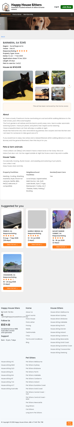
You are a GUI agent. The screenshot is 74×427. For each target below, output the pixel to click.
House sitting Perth (57, 325)
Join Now (66, 7)
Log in (56, 7)
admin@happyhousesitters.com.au (14, 316)
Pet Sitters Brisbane (33, 368)
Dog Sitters (30, 406)
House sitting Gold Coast (59, 342)
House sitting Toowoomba (60, 349)
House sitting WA (7, 375)
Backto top (69, 423)
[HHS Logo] (24, 7)
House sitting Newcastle (59, 339)
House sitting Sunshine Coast (61, 346)
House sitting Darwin (58, 329)
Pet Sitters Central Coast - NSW (36, 398)
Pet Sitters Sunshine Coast (36, 385)
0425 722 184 (7, 312)
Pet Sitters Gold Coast (34, 389)
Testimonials (30, 332)
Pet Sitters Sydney (33, 365)
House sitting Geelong (58, 352)
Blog (27, 342)
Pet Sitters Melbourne (34, 362)
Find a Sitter (17, 14)
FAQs (28, 336)
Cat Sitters (30, 409)
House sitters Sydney (58, 315)
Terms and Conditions (34, 339)
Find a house (30, 319)
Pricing (28, 325)
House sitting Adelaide (58, 322)
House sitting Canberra (59, 336)
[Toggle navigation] (71, 14)
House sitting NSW (8, 365)
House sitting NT (7, 378)
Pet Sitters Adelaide (33, 375)
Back (3, 37)
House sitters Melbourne (59, 312)
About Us (29, 312)
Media (28, 329)
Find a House (6, 14)
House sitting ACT (7, 385)
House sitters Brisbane (58, 319)
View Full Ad (12, 244)
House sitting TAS (7, 382)
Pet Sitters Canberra (34, 378)
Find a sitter (30, 322)
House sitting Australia (9, 389)
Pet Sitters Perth (32, 372)
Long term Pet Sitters (34, 413)
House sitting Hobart (58, 332)
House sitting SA (7, 372)
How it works (30, 315)
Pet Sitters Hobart (33, 382)
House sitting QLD (7, 368)
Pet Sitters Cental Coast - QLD (35, 393)
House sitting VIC (7, 362)
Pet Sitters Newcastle (34, 402)
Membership (28, 14)
